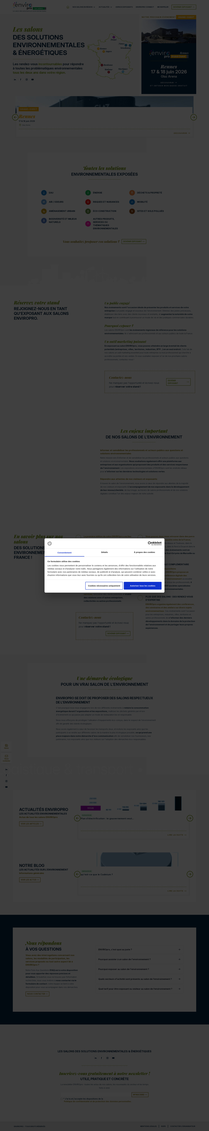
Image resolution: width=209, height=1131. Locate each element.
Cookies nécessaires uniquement (104, 585)
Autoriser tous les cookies (142, 585)
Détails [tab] (104, 552)
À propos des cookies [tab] (144, 552)
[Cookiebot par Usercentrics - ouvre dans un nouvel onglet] (150, 543)
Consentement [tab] (64, 552)
